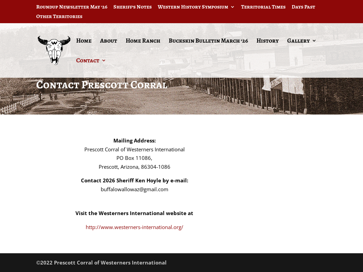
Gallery (298, 41)
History (267, 41)
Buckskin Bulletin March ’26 (208, 41)
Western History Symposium (193, 7)
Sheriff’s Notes (132, 7)
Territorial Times (263, 7)
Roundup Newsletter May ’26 (71, 7)
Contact (87, 61)
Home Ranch (143, 41)
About (108, 41)
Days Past (303, 7)
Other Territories (59, 17)
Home (84, 41)
